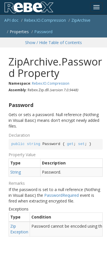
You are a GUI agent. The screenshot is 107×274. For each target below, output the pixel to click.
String (15, 172)
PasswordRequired (61, 195)
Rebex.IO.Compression (45, 20)
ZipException (19, 229)
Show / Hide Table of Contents (53, 42)
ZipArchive (80, 20)
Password (43, 31)
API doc (11, 20)
